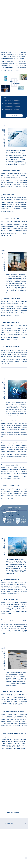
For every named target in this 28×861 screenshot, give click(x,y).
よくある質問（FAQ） (9, 823)
